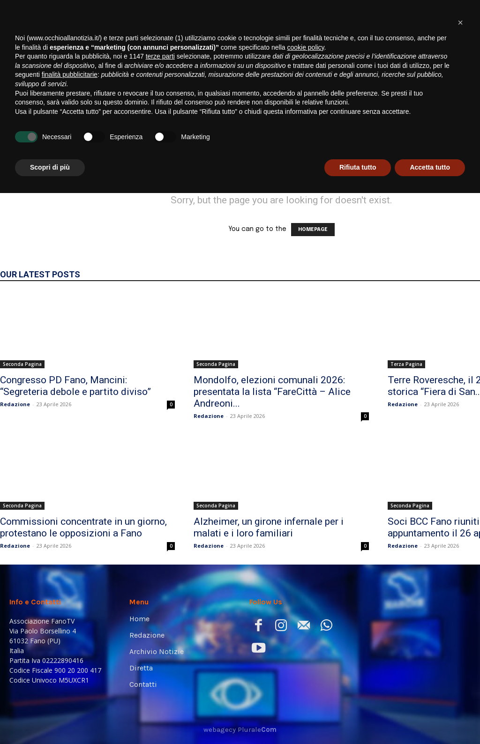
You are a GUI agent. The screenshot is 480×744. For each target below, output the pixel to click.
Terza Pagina (406, 364)
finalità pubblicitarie (70, 625)
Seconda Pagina (22, 364)
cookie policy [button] (305, 598)
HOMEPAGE (313, 229)
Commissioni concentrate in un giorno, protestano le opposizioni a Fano (83, 527)
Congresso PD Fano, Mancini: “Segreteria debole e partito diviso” (75, 385)
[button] (459, 128)
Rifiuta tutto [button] (357, 718)
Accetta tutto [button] (430, 718)
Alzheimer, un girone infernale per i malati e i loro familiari (269, 527)
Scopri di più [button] (50, 718)
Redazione (15, 404)
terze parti (160, 607)
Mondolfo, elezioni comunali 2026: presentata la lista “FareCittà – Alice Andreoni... (272, 391)
